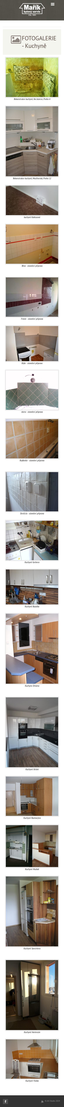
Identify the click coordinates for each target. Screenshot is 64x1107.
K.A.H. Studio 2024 (52, 1101)
